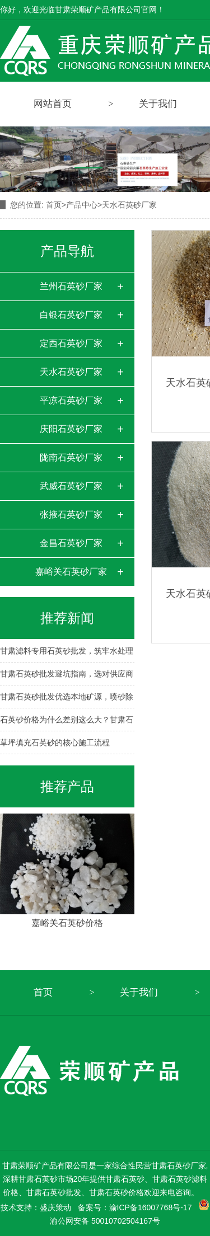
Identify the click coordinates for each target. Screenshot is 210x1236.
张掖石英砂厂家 (71, 514)
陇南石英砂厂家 (71, 457)
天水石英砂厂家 (129, 204)
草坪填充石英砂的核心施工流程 (55, 742)
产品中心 (81, 204)
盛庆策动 (55, 1207)
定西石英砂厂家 (71, 343)
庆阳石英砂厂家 (71, 429)
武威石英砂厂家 (71, 486)
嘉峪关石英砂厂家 (71, 571)
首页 (56, 204)
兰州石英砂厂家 (71, 286)
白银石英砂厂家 (71, 314)
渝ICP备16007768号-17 (150, 1207)
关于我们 (139, 992)
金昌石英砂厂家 (71, 543)
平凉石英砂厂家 (71, 400)
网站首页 (53, 103)
